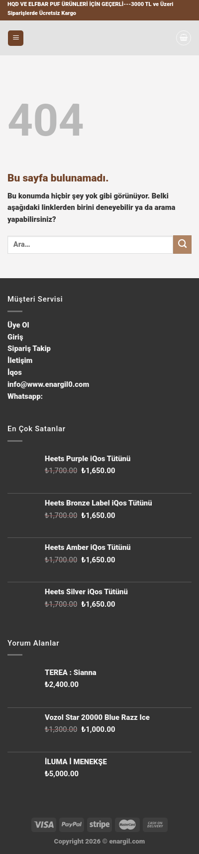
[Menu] (15, 38)
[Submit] (182, 244)
